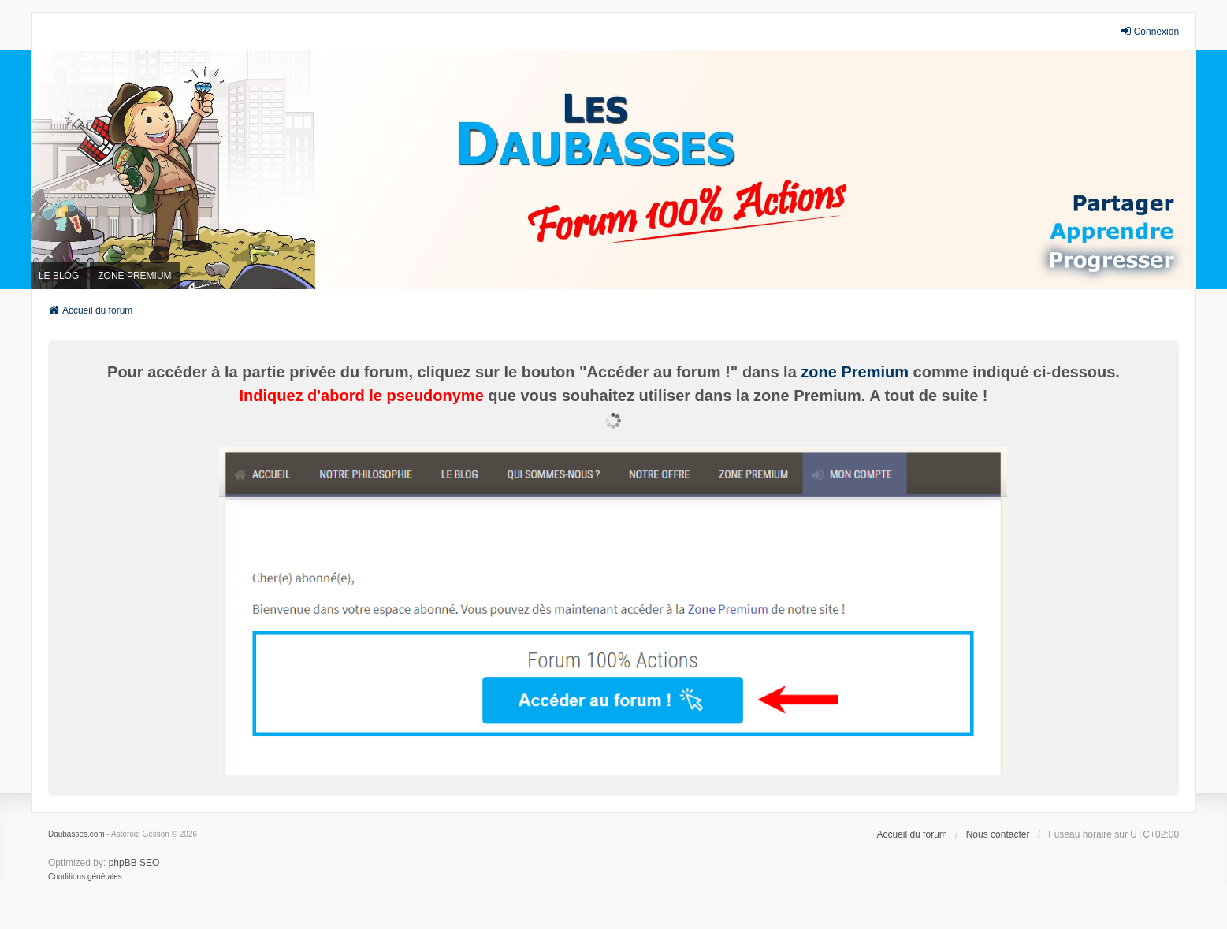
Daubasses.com (76, 834)
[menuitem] (85, 877)
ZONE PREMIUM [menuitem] (134, 275)
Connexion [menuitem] (1149, 31)
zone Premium (855, 372)
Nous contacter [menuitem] (998, 834)
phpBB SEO (134, 862)
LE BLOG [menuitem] (59, 275)
